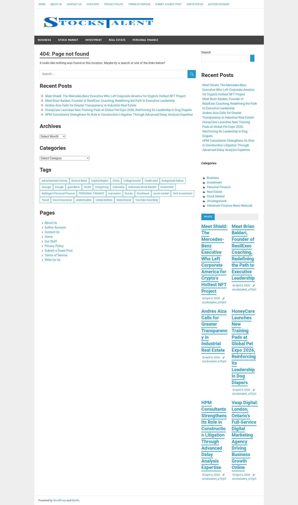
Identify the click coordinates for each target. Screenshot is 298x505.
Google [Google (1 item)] (59, 187)
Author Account (219, 4)
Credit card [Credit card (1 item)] (151, 180)
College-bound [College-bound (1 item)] (132, 180)
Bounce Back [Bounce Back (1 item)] (79, 180)
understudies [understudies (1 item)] (83, 199)
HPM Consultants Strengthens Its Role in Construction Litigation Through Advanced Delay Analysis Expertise (119, 114)
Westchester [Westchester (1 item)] (123, 199)
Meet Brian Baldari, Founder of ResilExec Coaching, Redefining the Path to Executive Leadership (110, 101)
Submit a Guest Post (168, 4)
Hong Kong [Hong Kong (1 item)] (102, 187)
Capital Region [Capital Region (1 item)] (99, 180)
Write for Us (195, 4)
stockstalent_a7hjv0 (214, 302)
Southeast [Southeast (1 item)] (143, 193)
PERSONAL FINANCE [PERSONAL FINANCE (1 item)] (91, 193)
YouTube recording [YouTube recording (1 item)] (146, 199)
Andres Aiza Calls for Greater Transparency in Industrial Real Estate (90, 105)
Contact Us (74, 4)
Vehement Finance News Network (229, 205)
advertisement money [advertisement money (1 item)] (55, 180)
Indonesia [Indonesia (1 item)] (118, 187)
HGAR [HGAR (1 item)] (87, 187)
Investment (93, 40)
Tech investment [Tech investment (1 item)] (182, 193)
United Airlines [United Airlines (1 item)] (103, 199)
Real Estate (117, 40)
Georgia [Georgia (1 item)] (46, 187)
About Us (56, 4)
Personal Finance (145, 40)
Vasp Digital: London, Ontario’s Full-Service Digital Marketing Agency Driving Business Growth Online (245, 435)
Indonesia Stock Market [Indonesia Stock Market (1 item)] (142, 187)
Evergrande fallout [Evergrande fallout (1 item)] (173, 180)
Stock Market (68, 40)
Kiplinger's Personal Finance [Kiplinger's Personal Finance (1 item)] (58, 193)
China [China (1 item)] (115, 180)
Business (44, 40)
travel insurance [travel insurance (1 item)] (62, 199)
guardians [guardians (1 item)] (74, 187)
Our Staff (93, 4)
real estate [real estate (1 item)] (114, 193)
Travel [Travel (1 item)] (45, 199)
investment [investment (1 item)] (167, 187)
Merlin (75, 500)
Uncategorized (216, 201)
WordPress (59, 500)
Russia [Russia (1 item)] (129, 193)
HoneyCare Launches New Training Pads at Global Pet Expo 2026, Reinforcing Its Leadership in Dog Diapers (118, 110)
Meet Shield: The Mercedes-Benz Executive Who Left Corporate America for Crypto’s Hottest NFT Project (115, 96)
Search (206, 52)
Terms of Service (139, 4)
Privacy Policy (113, 4)
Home (41, 4)
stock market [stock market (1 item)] (161, 193)
